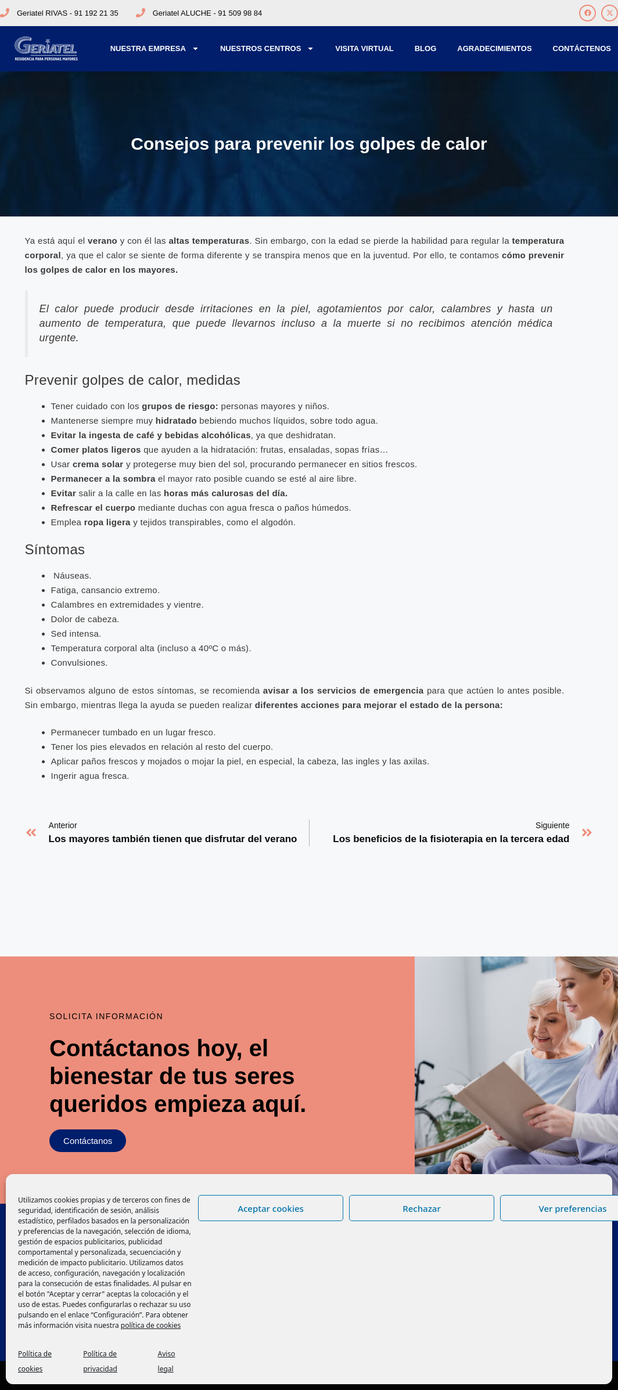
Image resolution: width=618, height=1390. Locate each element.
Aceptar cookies (271, 1208)
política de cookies (151, 1325)
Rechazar (422, 1208)
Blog (426, 48)
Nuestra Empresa (154, 49)
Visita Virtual (364, 48)
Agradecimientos (494, 48)
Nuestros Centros (267, 49)
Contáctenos (582, 48)
